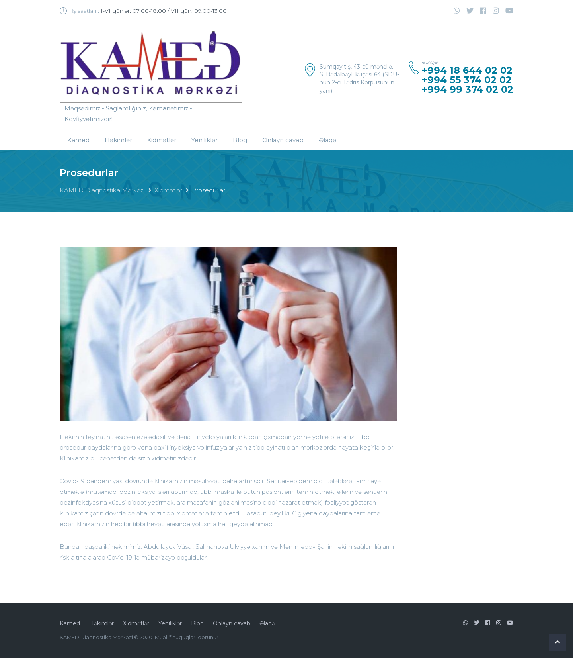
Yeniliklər (204, 140)
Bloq (240, 140)
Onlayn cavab (283, 140)
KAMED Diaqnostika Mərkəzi (102, 190)
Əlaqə (327, 140)
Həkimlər (118, 140)
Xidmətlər (161, 140)
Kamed (78, 140)
